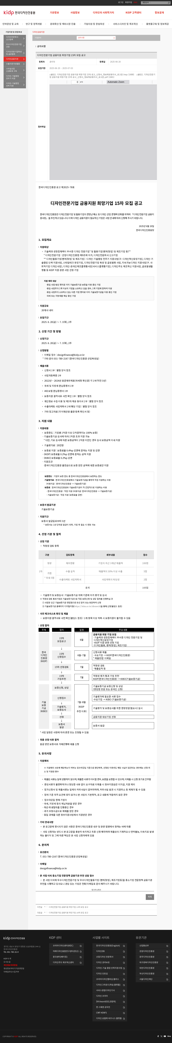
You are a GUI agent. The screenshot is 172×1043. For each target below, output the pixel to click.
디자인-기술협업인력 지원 (12, 84)
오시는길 (7, 962)
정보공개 (159, 12)
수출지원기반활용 (13, 64)
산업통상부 (144, 946)
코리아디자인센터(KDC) (63, 946)
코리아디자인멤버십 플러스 (107, 979)
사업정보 (75, 12)
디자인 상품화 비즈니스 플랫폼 (109, 1018)
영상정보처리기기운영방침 (14, 969)
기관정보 (54, 12)
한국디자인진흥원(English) (108, 946)
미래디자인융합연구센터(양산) (66, 951)
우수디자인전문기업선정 (14, 45)
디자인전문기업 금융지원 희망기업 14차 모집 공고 (68, 907)
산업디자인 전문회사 (104, 957)
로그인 (120, 2)
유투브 (166, 1036)
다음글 (39, 912)
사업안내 (38, 38)
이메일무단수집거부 (11, 972)
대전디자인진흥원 (146, 968)
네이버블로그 (170, 1036)
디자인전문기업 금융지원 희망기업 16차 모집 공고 (68, 912)
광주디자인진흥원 (146, 957)
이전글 (39, 907)
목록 (150, 897)
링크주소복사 (96, 890)
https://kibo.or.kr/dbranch (87, 606)
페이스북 (158, 1036)
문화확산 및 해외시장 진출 (63, 24)
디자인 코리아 (102, 996)
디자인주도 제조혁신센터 (63, 962)
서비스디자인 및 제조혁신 (125, 24)
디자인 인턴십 (102, 974)
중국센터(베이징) (60, 957)
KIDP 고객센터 (133, 12)
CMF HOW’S (101, 1013)
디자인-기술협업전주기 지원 (12, 77)
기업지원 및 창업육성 (94, 24)
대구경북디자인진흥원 (148, 962)
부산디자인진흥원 (146, 974)
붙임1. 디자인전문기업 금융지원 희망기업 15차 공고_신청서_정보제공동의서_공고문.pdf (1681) (102, 75)
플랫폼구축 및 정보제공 (157, 24)
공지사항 (81, 38)
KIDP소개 (7, 959)
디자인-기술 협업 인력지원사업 (109, 968)
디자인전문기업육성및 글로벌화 (14, 53)
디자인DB (100, 951)
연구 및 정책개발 (34, 24)
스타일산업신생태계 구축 (11, 70)
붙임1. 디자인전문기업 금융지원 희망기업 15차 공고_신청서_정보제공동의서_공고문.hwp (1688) (91, 74)
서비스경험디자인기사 (105, 990)
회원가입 (128, 2)
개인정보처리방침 (10, 965)
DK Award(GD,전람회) (106, 1002)
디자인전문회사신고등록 (12, 38)
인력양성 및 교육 (10, 24)
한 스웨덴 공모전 (103, 1007)
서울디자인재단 (146, 979)
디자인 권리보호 (103, 962)
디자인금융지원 (12, 59)
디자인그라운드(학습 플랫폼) (108, 985)
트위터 (162, 1036)
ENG (135, 2)
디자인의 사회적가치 (103, 12)
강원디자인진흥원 (146, 951)
